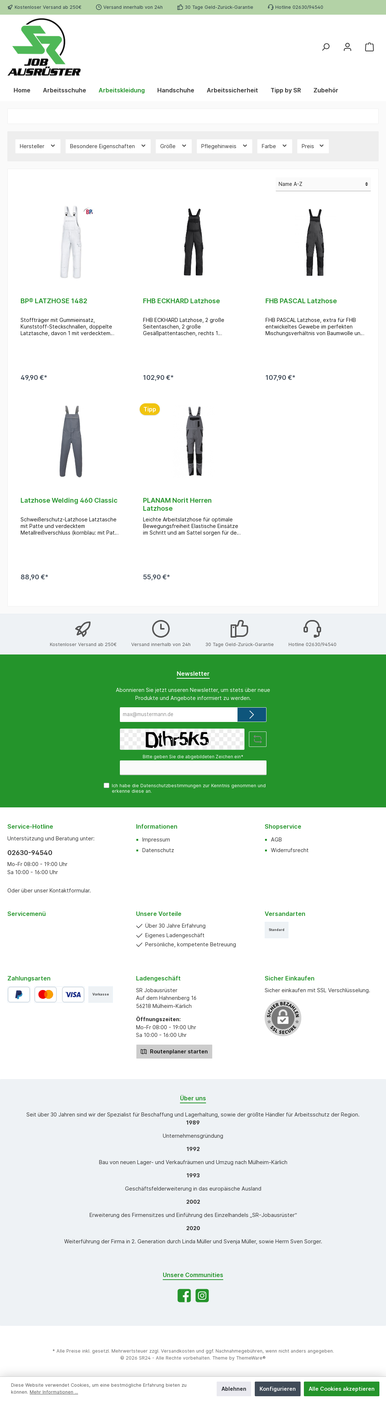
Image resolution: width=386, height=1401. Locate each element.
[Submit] (251, 714)
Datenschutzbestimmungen (170, 785)
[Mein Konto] (347, 46)
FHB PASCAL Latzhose (301, 301)
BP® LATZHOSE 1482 (54, 301)
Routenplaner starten (174, 1051)
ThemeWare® (251, 1358)
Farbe (275, 145)
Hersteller (38, 145)
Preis (313, 145)
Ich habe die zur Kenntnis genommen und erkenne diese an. (189, 788)
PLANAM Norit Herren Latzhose (177, 504)
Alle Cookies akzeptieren (342, 1389)
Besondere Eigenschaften (108, 145)
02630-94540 (29, 853)
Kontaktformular (69, 890)
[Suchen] (325, 46)
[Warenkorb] (369, 46)
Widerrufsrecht (290, 850)
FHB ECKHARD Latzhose (181, 301)
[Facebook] (184, 1295)
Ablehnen (233, 1389)
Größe (173, 145)
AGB (276, 839)
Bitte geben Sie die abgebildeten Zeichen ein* (193, 756)
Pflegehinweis (224, 145)
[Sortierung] (323, 184)
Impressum (156, 839)
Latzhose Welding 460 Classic (69, 500)
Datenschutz (158, 850)
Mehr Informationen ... (54, 1392)
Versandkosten (178, 1351)
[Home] (22, 90)
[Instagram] (202, 1295)
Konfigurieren (278, 1389)
